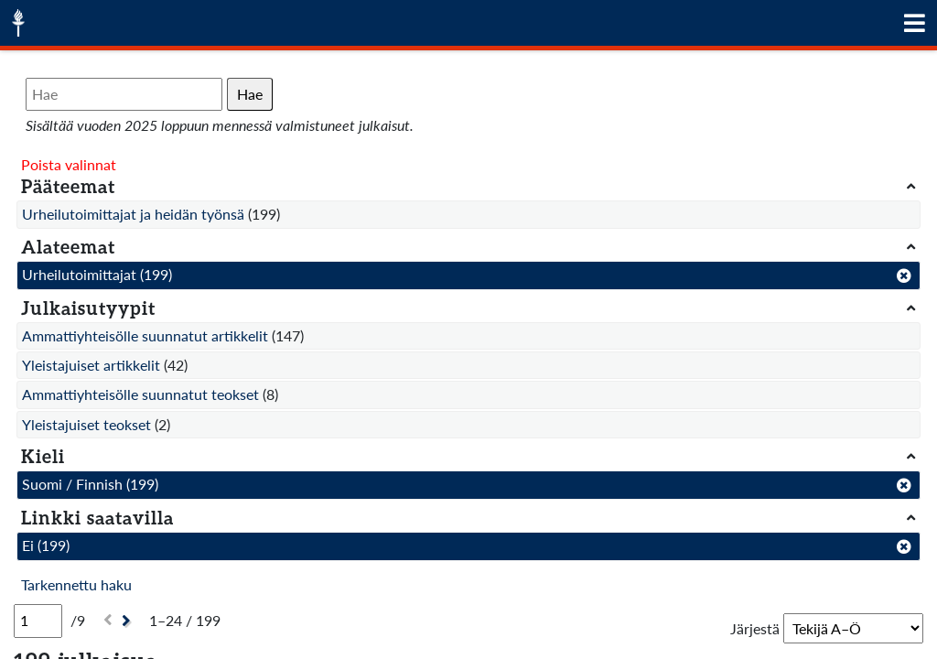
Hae (250, 94)
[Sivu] (38, 620)
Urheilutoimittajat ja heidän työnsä (133, 213)
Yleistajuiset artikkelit (91, 364)
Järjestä (755, 628)
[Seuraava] (128, 621)
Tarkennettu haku (76, 584)
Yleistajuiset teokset (86, 424)
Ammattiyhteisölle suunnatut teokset (140, 394)
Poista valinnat (68, 164)
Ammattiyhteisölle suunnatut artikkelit (145, 335)
